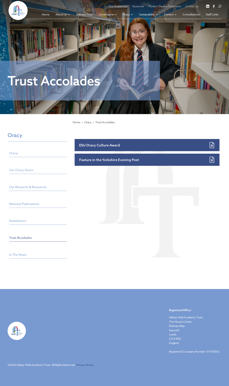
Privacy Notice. (85, 365)
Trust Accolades (105, 122)
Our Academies (118, 6)
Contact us (192, 6)
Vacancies (138, 6)
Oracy (88, 122)
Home (76, 122)
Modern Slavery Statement (164, 6)
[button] (63, 14)
